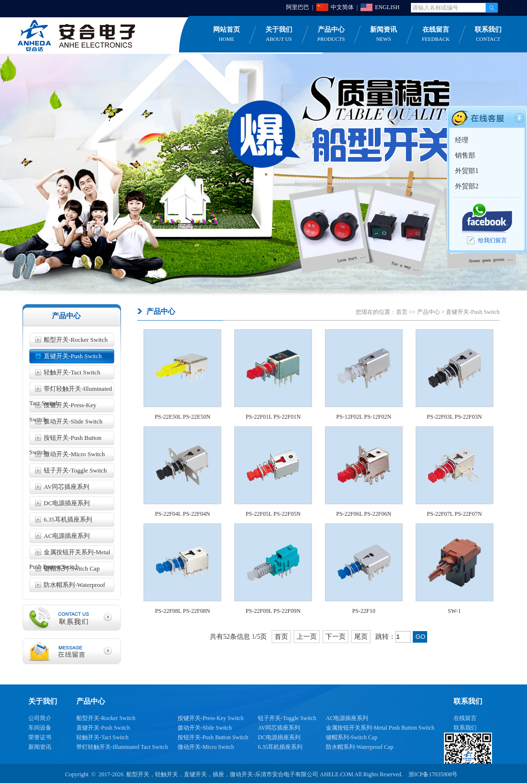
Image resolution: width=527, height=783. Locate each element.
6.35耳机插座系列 (68, 519)
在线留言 (435, 34)
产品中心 (331, 34)
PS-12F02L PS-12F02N (364, 416)
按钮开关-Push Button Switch (65, 439)
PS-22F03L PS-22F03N (454, 416)
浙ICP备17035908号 (433, 774)
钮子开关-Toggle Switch (75, 470)
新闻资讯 (383, 34)
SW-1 (454, 611)
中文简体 (342, 7)
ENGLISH (387, 7)
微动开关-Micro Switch (74, 454)
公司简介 (39, 718)
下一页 (335, 636)
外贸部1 (467, 170)
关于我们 (278, 34)
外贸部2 (467, 186)
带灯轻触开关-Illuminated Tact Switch (70, 390)
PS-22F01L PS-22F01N (273, 416)
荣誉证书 (39, 737)
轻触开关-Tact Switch (72, 372)
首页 (401, 312)
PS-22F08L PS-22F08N (182, 611)
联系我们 (488, 34)
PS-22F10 (363, 611)
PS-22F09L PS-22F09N (273, 611)
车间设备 (39, 727)
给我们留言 (492, 240)
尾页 (361, 636)
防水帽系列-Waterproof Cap (67, 586)
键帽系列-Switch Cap (72, 568)
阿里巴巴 (297, 7)
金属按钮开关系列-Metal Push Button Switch (69, 553)
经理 (461, 140)
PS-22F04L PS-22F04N (182, 513)
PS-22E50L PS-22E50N (182, 416)
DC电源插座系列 (67, 503)
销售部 (465, 155)
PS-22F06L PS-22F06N (364, 513)
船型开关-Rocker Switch (76, 339)
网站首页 (226, 34)
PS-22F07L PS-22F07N (454, 513)
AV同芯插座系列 (66, 486)
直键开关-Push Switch (73, 356)
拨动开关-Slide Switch (73, 421)
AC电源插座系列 (67, 535)
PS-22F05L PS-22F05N (273, 513)
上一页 (307, 636)
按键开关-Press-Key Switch (62, 406)
